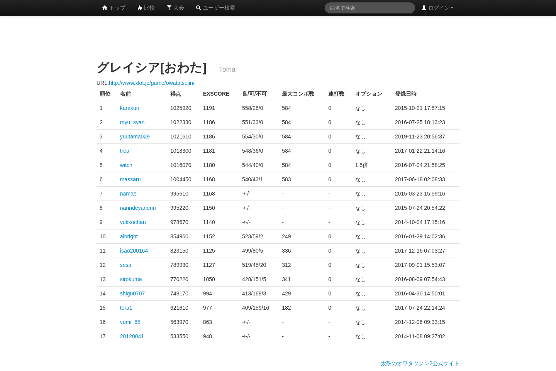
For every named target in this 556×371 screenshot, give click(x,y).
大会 (175, 8)
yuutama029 (135, 136)
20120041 (132, 336)
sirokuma (131, 279)
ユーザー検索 (215, 8)
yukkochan (133, 222)
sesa (126, 265)
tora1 (126, 308)
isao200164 (134, 251)
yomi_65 (130, 322)
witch (126, 165)
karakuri (129, 108)
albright (129, 236)
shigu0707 (132, 293)
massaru (130, 179)
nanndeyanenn (138, 208)
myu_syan (132, 122)
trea (124, 151)
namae (128, 194)
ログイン (437, 8)
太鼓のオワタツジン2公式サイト (420, 363)
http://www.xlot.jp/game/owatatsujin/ (152, 83)
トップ (113, 8)
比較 (146, 8)
